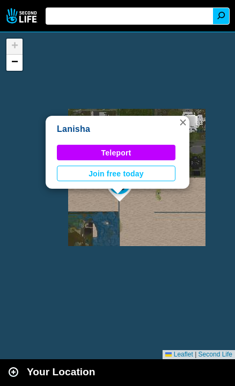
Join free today (116, 173)
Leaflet (179, 354)
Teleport (116, 153)
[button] (183, 122)
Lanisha (73, 128)
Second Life (22, 16)
